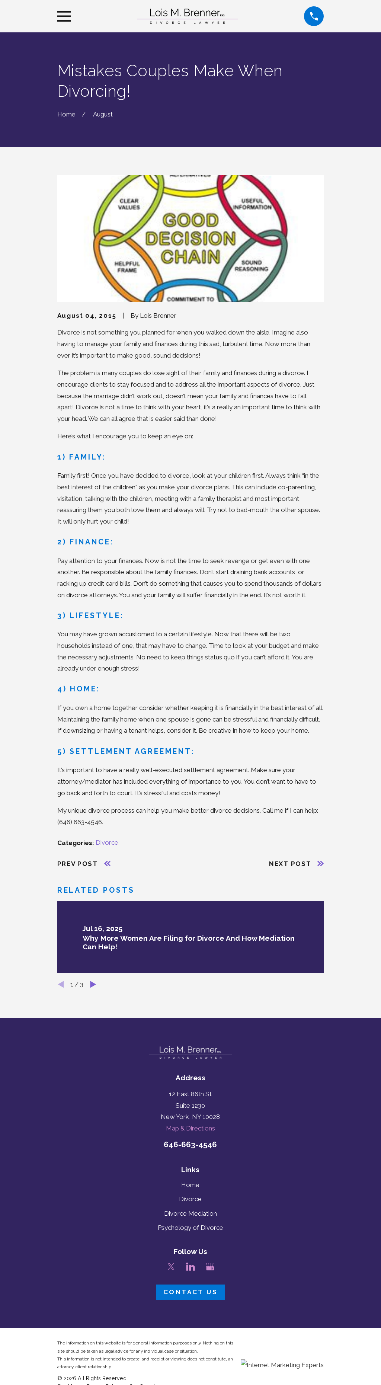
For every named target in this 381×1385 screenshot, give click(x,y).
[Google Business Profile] (210, 1266)
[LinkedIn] (190, 1266)
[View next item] (93, 984)
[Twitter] (171, 1266)
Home (190, 1185)
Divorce (107, 842)
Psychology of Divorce (190, 1227)
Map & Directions (190, 1128)
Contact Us (190, 1292)
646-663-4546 (190, 1144)
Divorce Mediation (190, 1213)
